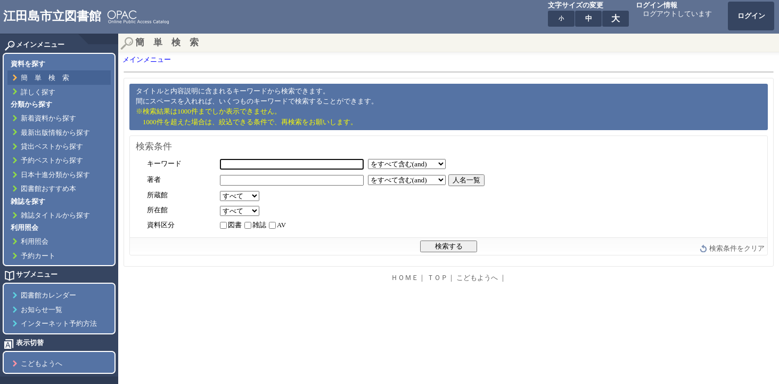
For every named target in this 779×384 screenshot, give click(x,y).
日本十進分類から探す (55, 175)
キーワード (164, 163)
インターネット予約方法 (59, 323)
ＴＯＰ (437, 278)
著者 (154, 179)
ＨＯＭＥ (405, 278)
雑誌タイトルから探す (55, 215)
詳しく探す (38, 92)
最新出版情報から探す (55, 133)
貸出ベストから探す (52, 146)
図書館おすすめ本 (48, 189)
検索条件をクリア (737, 248)
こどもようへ (41, 363)
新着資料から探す (48, 118)
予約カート (38, 256)
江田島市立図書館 (52, 16)
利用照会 (34, 241)
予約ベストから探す (52, 160)
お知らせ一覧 (41, 310)
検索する (449, 246)
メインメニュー (146, 59)
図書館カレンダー (48, 295)
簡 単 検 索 (45, 78)
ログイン (751, 16)
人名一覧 (466, 180)
